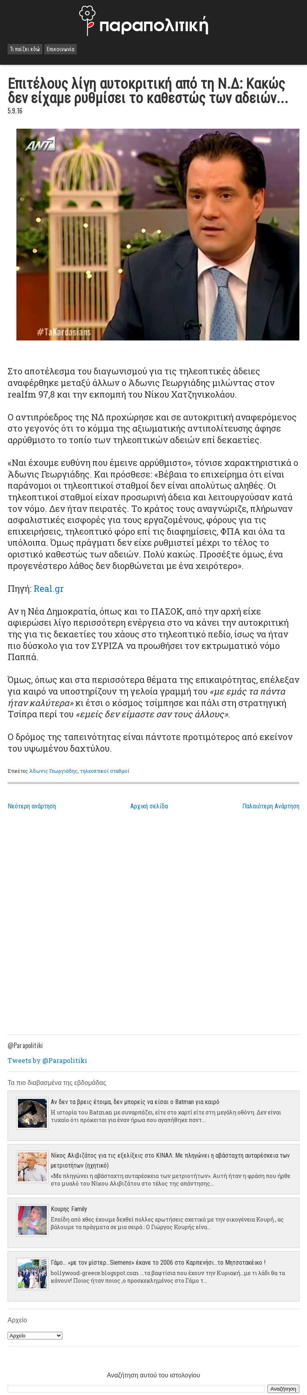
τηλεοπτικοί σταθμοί (104, 771)
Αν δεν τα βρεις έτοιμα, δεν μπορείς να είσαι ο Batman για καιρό (135, 1102)
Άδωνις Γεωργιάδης (53, 771)
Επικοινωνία (60, 49)
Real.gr (49, 588)
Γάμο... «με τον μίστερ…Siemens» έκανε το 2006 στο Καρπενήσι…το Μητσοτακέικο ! (158, 1262)
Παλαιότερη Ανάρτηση (270, 806)
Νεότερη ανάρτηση (32, 806)
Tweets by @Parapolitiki (47, 1060)
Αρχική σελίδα (149, 806)
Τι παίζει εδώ (25, 49)
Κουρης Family (69, 1209)
